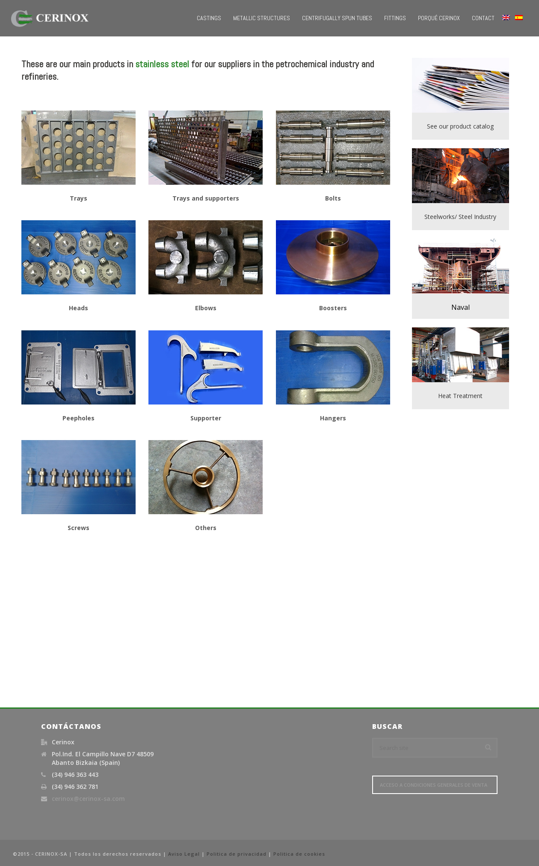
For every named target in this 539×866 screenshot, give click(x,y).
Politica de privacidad (237, 854)
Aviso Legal (184, 854)
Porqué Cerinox (439, 18)
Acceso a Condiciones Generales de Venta (433, 785)
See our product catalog (460, 126)
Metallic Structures (261, 18)
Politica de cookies (299, 854)
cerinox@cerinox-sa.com (88, 799)
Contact (483, 18)
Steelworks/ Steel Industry (460, 217)
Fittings (395, 18)
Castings (209, 18)
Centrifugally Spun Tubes (337, 18)
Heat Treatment (460, 396)
